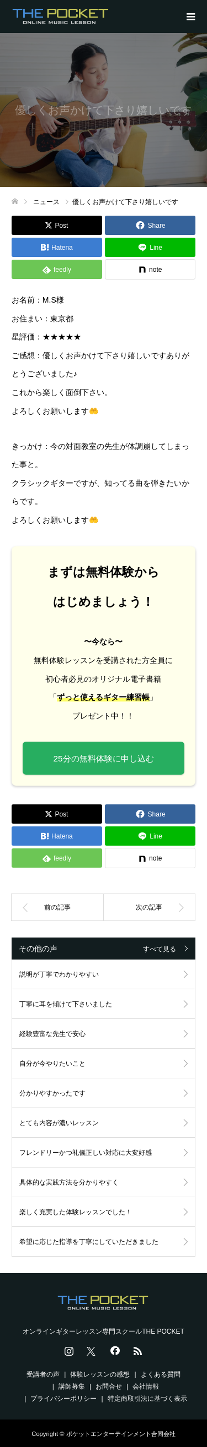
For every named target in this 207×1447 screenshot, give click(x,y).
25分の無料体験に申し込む (103, 758)
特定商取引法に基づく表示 (147, 1398)
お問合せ (108, 1386)
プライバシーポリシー (63, 1398)
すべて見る (159, 949)
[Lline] (150, 247)
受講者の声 (43, 1374)
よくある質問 (161, 1374)
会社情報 (145, 1386)
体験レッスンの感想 (100, 1374)
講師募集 (72, 1386)
